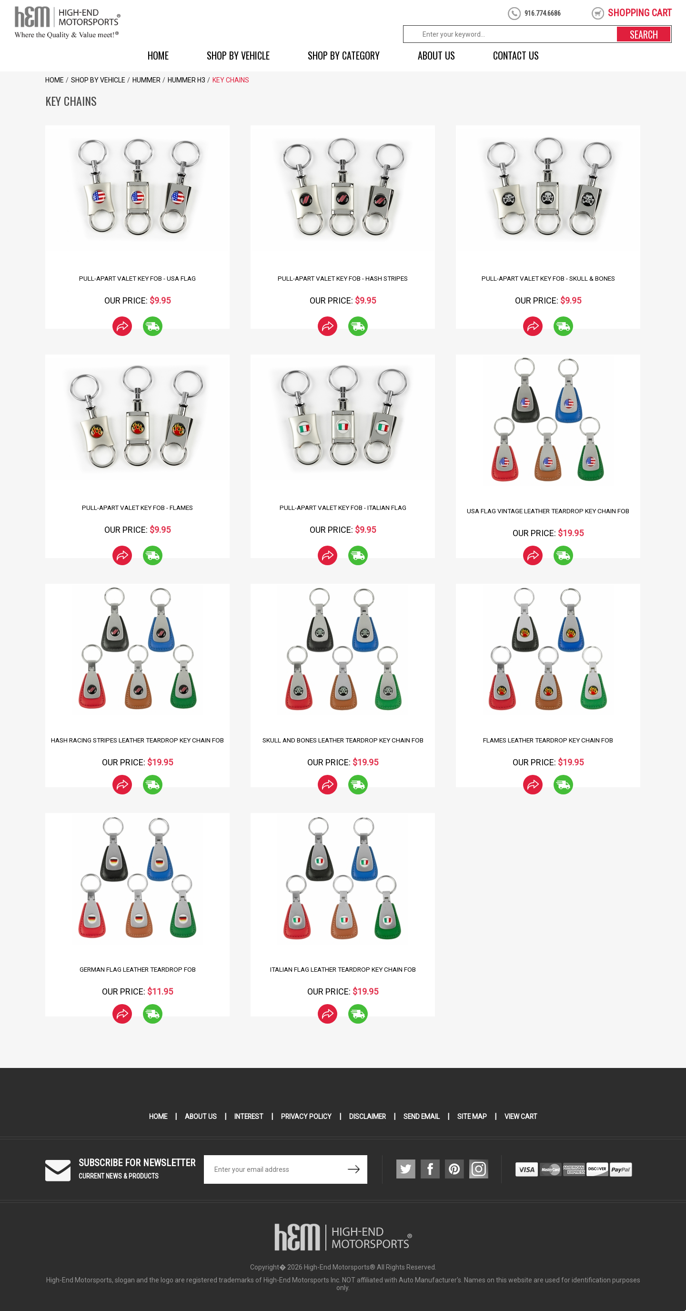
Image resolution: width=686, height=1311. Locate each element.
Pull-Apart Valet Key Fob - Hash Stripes (342, 278)
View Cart (523, 1116)
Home (158, 55)
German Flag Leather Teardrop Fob (138, 969)
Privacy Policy (305, 1116)
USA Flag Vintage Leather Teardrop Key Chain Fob (548, 511)
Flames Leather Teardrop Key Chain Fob (548, 740)
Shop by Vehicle (238, 55)
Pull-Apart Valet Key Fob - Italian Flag (343, 507)
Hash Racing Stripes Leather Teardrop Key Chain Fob (137, 744)
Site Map (474, 1116)
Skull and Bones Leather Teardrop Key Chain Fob (343, 740)
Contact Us (516, 55)
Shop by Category (344, 55)
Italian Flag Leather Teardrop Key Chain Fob (343, 969)
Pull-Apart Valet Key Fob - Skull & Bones (548, 278)
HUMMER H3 (186, 80)
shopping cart (640, 13)
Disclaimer (367, 1116)
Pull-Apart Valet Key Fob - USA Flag (137, 278)
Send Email (422, 1116)
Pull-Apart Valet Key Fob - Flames (138, 507)
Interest (247, 1116)
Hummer (146, 80)
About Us (436, 55)
